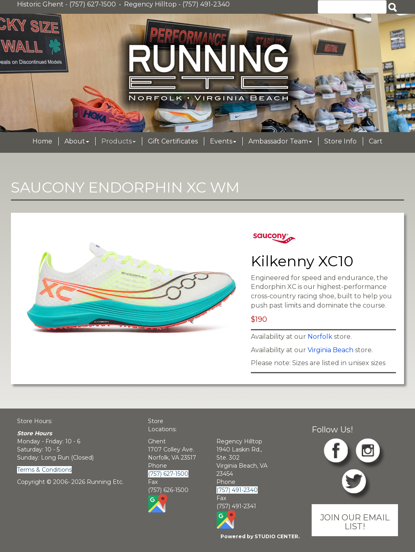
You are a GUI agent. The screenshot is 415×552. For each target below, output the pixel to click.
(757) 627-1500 (168, 473)
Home (42, 141)
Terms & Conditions (44, 469)
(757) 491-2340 (237, 490)
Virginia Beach (330, 350)
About (76, 141)
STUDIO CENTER (276, 536)
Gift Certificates (173, 141)
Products (118, 141)
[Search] (352, 7)
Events (223, 141)
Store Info (340, 141)
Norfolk (320, 336)
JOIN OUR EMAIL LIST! (354, 521)
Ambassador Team (280, 141)
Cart (376, 141)
